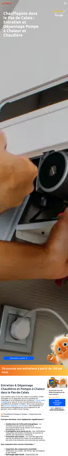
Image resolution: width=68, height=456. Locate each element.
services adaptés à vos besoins (16, 406)
